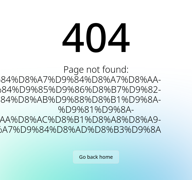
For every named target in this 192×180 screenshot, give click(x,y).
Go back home (96, 157)
